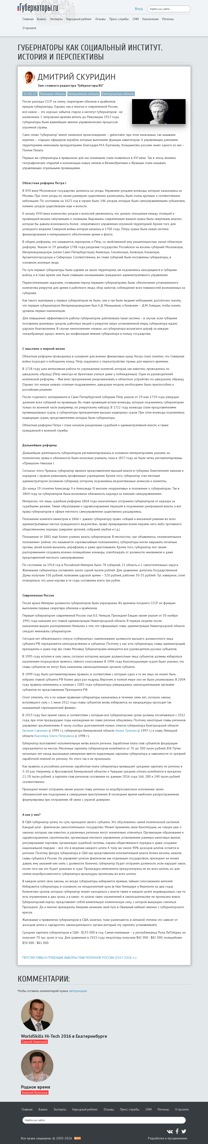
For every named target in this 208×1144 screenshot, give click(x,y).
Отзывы (100, 19)
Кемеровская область (83, 94)
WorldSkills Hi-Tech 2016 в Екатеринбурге (64, 1036)
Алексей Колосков (35, 1092)
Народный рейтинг (79, 19)
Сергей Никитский (34, 1042)
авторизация (78, 991)
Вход (139, 8)
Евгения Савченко (35, 730)
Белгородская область (118, 94)
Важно (41, 19)
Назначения (150, 19)
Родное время (35, 1087)
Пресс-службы (119, 19)
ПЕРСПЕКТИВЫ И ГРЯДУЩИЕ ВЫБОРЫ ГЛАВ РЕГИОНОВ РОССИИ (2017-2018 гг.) (79, 957)
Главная (28, 19)
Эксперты (56, 19)
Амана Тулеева (126, 730)
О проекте (29, 28)
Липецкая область (52, 94)
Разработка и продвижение (167, 1138)
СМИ (136, 19)
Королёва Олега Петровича (54, 736)
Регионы (168, 19)
